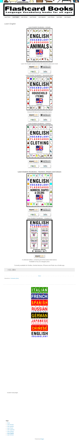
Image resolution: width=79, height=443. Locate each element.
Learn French (7, 17)
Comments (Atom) (15, 278)
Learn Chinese (51, 17)
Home (39, 276)
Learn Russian (33, 17)
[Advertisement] (39, 353)
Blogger (42, 439)
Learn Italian (59, 17)
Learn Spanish (67, 17)
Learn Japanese (42, 17)
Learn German (24, 17)
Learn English (16, 17)
